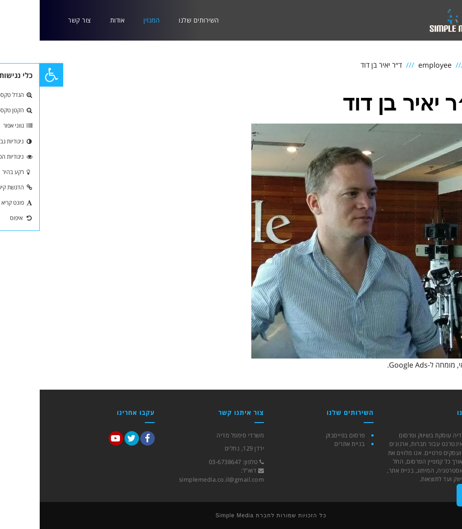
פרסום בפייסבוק (305, 435)
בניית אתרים (310, 444)
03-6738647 (185, 462)
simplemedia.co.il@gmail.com (182, 479)
